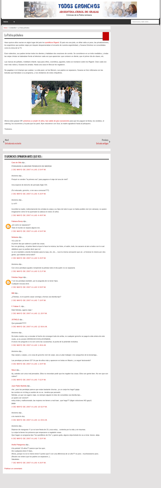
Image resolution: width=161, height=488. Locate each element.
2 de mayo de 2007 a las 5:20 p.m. (28, 258)
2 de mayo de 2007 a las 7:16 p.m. (28, 300)
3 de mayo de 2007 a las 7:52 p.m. (28, 380)
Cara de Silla (16, 162)
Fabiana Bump (17, 221)
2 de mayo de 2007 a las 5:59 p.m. (28, 287)
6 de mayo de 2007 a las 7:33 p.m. (28, 438)
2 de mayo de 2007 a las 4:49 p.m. (28, 215)
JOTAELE (15, 319)
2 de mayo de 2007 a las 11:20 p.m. (29, 313)
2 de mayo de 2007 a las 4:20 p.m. (28, 194)
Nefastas (15, 237)
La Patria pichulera (13, 35)
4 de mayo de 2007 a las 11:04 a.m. (29, 420)
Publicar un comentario (13, 468)
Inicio (5, 22)
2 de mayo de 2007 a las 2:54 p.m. (28, 170)
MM (13, 293)
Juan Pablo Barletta (19, 386)
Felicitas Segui (17, 277)
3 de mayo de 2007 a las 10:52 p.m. (29, 407)
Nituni (13, 370)
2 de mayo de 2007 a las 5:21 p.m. (28, 271)
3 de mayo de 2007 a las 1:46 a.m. (28, 345)
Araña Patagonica (18, 445)
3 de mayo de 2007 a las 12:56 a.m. (29, 327)
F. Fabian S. (16, 306)
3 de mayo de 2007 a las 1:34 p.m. (28, 364)
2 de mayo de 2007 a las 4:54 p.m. (28, 231)
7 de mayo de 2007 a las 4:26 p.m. (28, 463)
